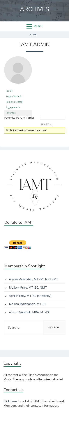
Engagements (13, 107)
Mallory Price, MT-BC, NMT (28, 287)
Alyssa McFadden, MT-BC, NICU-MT (33, 279)
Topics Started (13, 96)
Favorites (10, 112)
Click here (10, 401)
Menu (38, 26)
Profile (9, 90)
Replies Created (14, 101)
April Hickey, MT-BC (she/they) (30, 296)
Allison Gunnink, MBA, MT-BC (29, 312)
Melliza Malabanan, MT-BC (27, 304)
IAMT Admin (35, 44)
